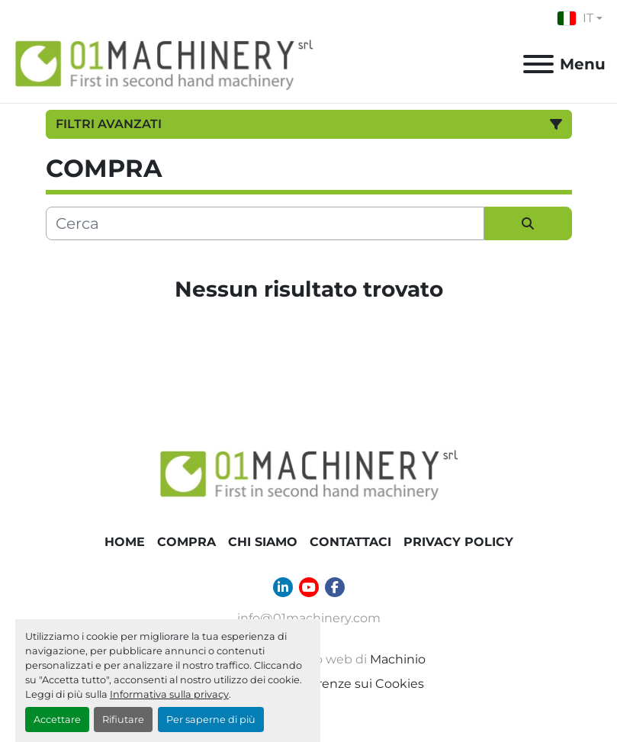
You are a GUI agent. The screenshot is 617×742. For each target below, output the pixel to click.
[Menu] (538, 64)
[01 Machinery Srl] (308, 473)
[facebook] (335, 587)
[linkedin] (283, 587)
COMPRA (186, 542)
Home (124, 542)
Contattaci (350, 542)
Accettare (57, 719)
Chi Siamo (262, 542)
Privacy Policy (458, 542)
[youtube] (309, 587)
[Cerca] (265, 223)
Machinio (398, 659)
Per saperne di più (210, 719)
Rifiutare (123, 719)
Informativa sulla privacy (169, 694)
